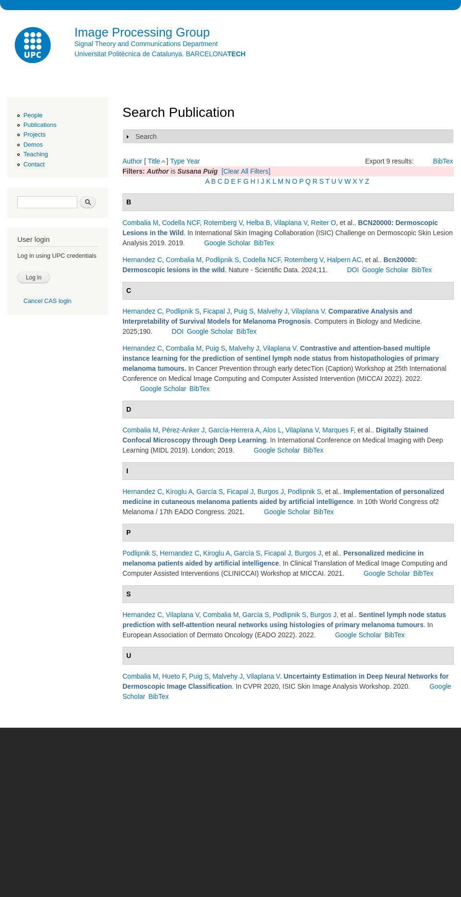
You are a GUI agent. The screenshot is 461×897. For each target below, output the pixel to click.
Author (132, 161)
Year (193, 161)
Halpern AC (344, 260)
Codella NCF (181, 223)
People (33, 115)
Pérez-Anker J (183, 430)
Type (177, 161)
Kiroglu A (179, 491)
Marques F (337, 430)
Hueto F (173, 676)
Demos (33, 144)
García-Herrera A (234, 430)
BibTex (443, 161)
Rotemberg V (223, 223)
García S (209, 491)
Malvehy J (272, 311)
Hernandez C (142, 260)
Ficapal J (216, 311)
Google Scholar (227, 243)
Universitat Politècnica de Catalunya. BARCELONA (159, 54)
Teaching (36, 154)
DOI (353, 270)
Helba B (258, 223)
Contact (34, 164)
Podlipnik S (222, 260)
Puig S (244, 311)
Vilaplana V (290, 223)
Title (154, 161)
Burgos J (270, 491)
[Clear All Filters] (245, 171)
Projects (35, 134)
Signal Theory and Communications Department (146, 44)
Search (146, 136)
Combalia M (140, 223)
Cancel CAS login (48, 300)
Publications (40, 124)
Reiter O (323, 223)
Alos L (272, 430)
